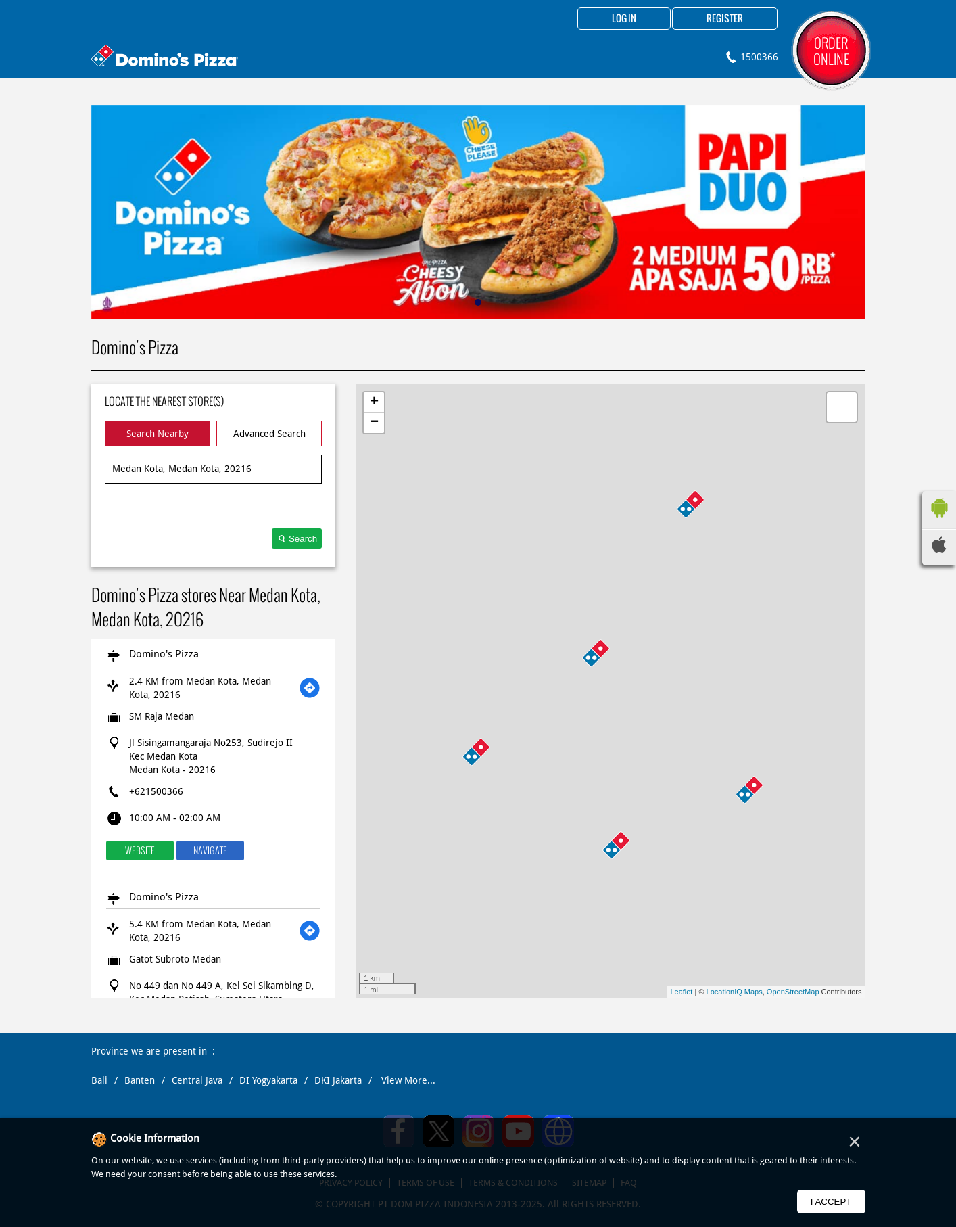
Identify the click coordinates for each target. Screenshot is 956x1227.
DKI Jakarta (338, 1080)
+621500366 (156, 791)
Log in (624, 19)
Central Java (197, 1080)
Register (725, 19)
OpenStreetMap (793, 992)
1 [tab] (478, 302)
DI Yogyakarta (268, 1080)
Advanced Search (269, 433)
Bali (99, 1080)
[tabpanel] (478, 212)
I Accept (831, 1202)
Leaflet (681, 992)
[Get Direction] (309, 688)
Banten (139, 1080)
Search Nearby (157, 433)
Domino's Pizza (164, 654)
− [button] (374, 423)
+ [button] (374, 402)
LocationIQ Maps (735, 992)
